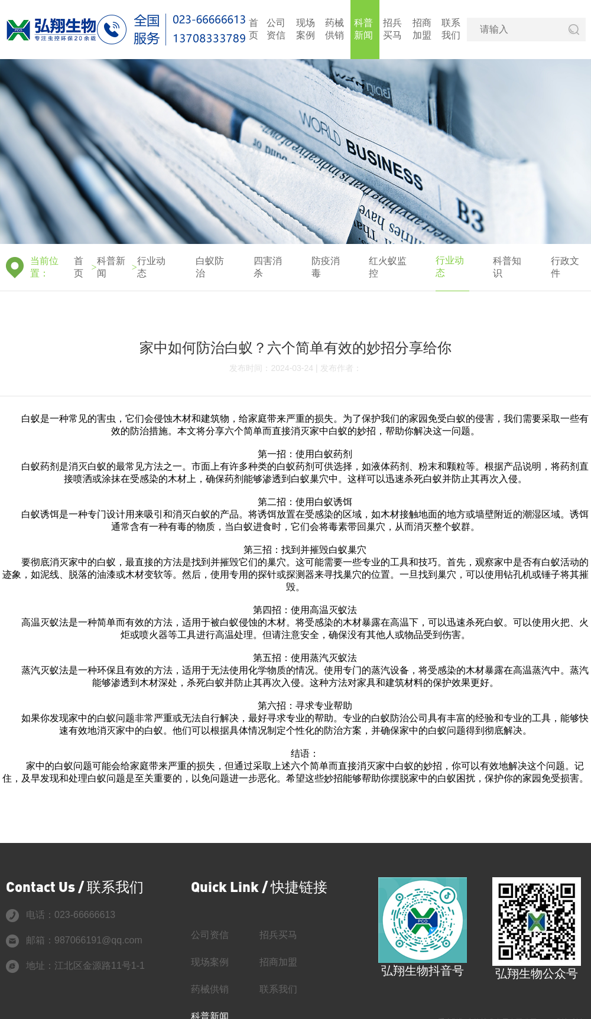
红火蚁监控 (388, 267)
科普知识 (507, 267)
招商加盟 (422, 29)
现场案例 (305, 29)
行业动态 (151, 267)
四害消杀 (268, 267)
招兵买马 (392, 29)
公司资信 (276, 29)
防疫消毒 (325, 267)
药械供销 (334, 29)
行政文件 (565, 267)
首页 (253, 29)
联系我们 (450, 29)
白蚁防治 (210, 267)
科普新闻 (363, 29)
